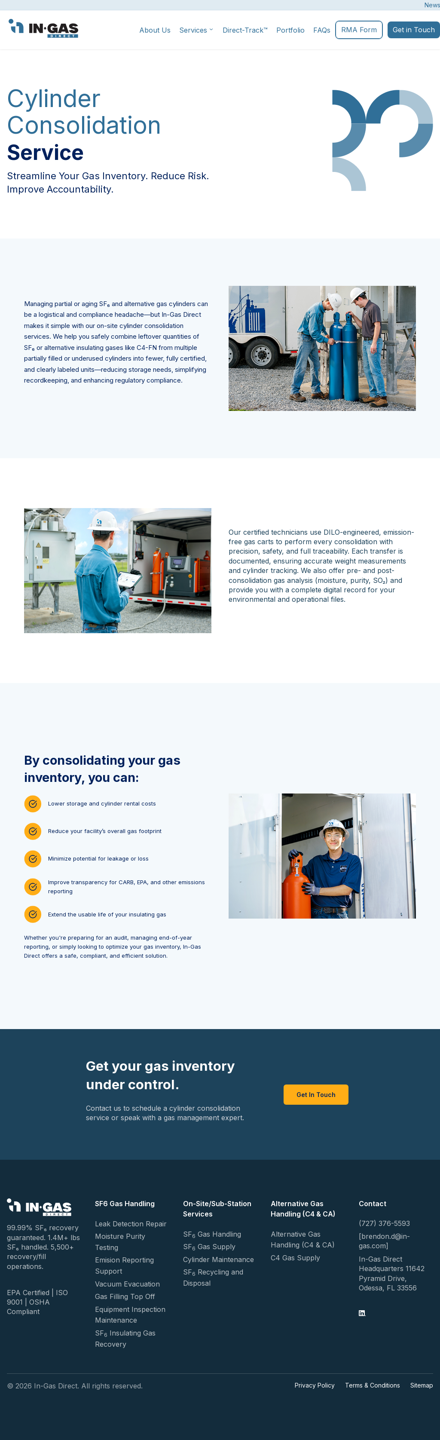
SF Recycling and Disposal (213, 1277)
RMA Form (359, 29)
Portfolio (290, 30)
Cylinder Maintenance (218, 1259)
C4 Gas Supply (295, 1257)
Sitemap (421, 1385)
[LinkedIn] (362, 1314)
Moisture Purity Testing (120, 1242)
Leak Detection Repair (131, 1223)
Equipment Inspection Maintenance (130, 1315)
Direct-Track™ (245, 30)
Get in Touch (414, 29)
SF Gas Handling (212, 1234)
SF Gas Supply (209, 1247)
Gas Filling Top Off (125, 1296)
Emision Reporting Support (124, 1265)
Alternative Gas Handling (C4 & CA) (303, 1240)
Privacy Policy (315, 1385)
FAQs (321, 30)
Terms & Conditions (372, 1385)
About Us (155, 30)
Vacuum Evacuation (127, 1284)
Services (196, 30)
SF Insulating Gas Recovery (125, 1338)
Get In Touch (316, 1094)
